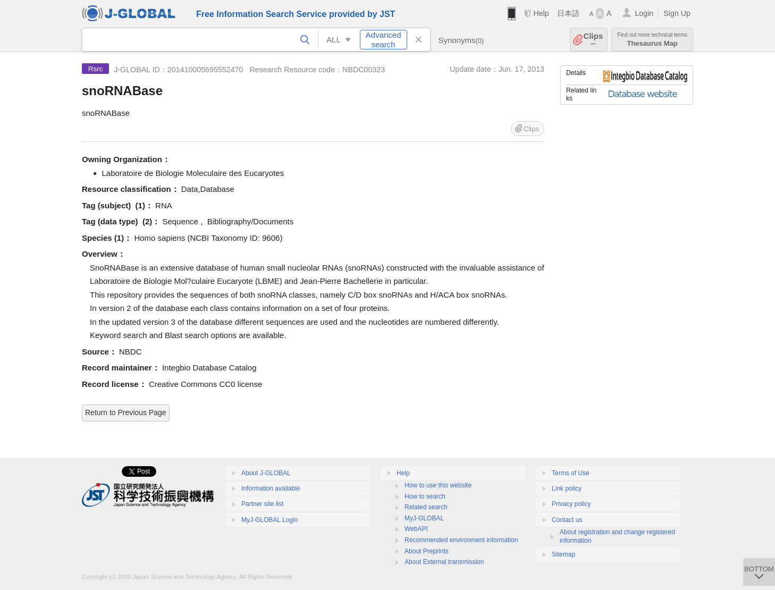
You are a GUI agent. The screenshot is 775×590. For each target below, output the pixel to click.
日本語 (568, 13)
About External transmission (444, 562)
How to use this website (438, 485)
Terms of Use (570, 473)
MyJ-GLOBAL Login (269, 520)
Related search (426, 507)
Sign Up (676, 13)
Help (541, 13)
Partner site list (262, 504)
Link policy (567, 488)
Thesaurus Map (652, 39)
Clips (593, 39)
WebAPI (416, 529)
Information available (270, 488)
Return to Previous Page (125, 412)
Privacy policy (571, 504)
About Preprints (427, 551)
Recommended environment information (461, 540)
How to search (425, 496)
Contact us (567, 520)
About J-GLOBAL (266, 473)
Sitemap (563, 554)
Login (644, 13)
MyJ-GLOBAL (424, 518)
